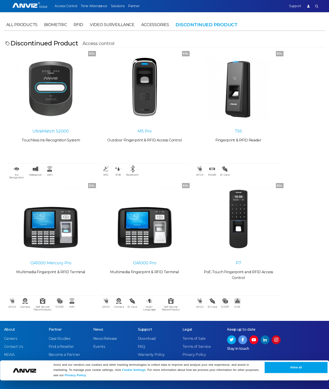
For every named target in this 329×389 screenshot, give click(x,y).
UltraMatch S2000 (44, 119)
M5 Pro (124, 119)
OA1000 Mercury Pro (285, 119)
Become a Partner (64, 332)
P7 (124, 239)
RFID (78, 28)
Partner (143, 6)
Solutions (124, 6)
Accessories (155, 28)
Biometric (55, 28)
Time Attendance (97, 6)
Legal (187, 307)
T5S (204, 119)
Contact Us (13, 324)
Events (99, 324)
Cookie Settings (134, 378)
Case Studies (59, 316)
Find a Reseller (61, 324)
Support (292, 6)
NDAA (9, 332)
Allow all (296, 376)
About (9, 307)
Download (147, 316)
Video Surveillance (112, 28)
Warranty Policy (151, 332)
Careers (10, 316)
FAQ (141, 324)
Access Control (66, 6)
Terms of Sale (194, 316)
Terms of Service (196, 324)
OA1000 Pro (44, 239)
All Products (21, 28)
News (98, 307)
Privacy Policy (75, 384)
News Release (105, 316)
